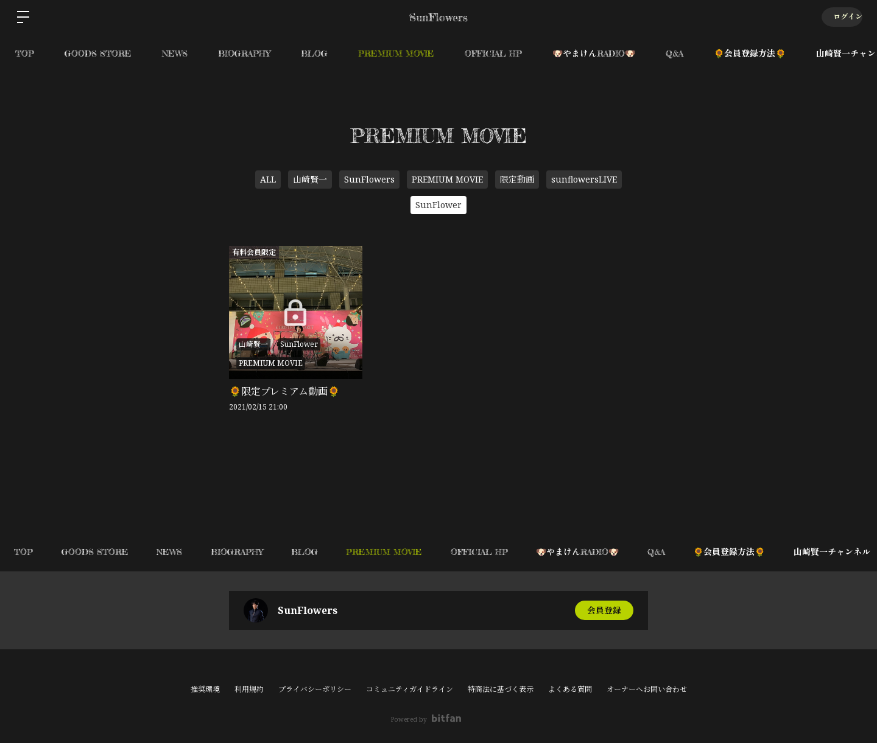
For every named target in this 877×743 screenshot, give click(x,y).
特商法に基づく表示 (501, 689)
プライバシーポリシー (314, 689)
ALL (268, 179)
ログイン (840, 16)
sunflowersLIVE (584, 179)
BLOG (314, 53)
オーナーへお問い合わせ (647, 689)
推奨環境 (205, 689)
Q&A (674, 53)
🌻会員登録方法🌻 (750, 53)
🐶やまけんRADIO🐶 (593, 53)
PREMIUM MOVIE (396, 53)
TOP (24, 53)
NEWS (175, 53)
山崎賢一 (310, 179)
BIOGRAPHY (244, 53)
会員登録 (604, 610)
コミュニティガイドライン (409, 689)
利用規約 (249, 689)
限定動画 (517, 179)
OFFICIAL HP (493, 53)
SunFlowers (369, 179)
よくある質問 (570, 689)
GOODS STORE (98, 53)
